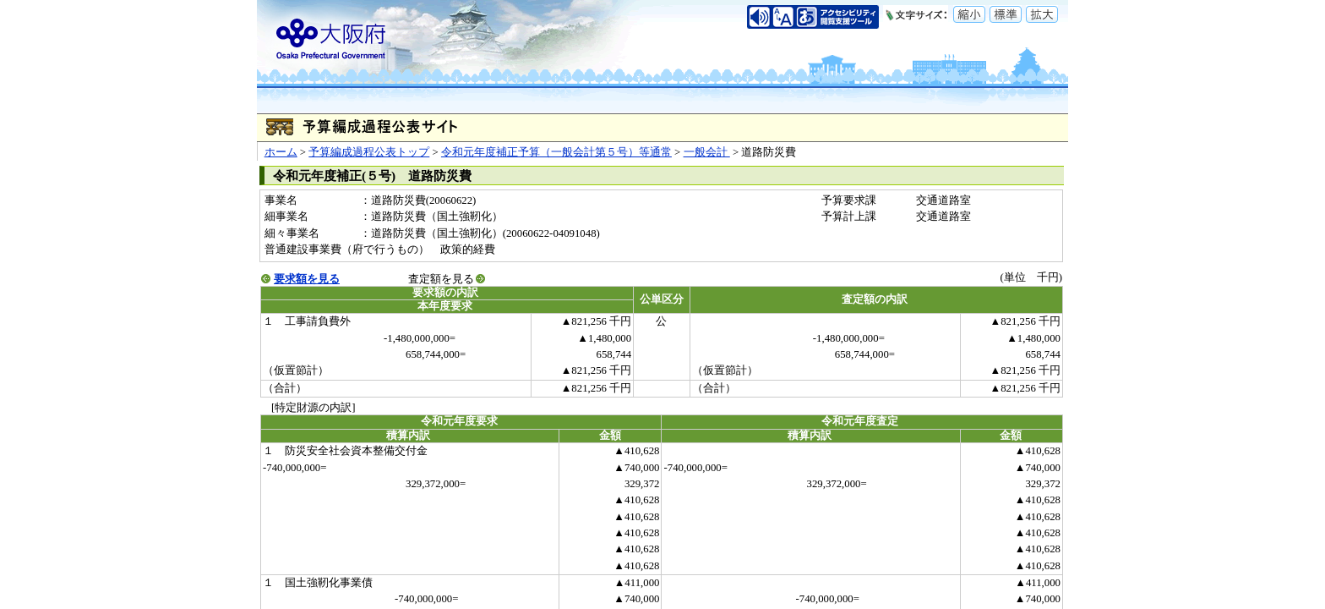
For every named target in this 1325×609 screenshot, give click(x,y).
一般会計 (707, 152)
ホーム (280, 152)
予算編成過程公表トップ (368, 152)
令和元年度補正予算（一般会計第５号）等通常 (556, 152)
